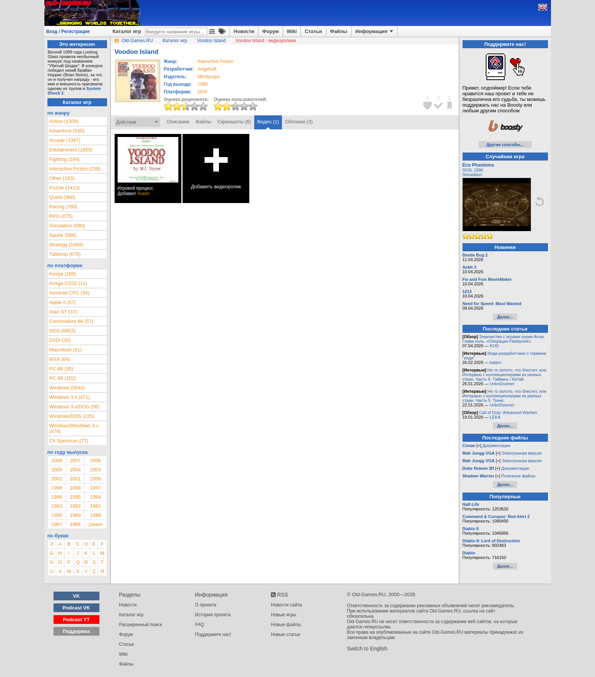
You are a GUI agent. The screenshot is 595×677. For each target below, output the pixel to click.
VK (76, 596)
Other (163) (61, 178)
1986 (75, 524)
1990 (56, 515)
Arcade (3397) (64, 140)
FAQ (199, 624)
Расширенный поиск (140, 624)
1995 (75, 497)
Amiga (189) (62, 274)
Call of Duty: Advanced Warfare (508, 412)
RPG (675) (61, 216)
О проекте (206, 605)
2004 (75, 469)
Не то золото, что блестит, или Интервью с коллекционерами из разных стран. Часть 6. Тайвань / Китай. (504, 374)
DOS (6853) (62, 331)
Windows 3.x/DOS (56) (74, 406)
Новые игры (283, 614)
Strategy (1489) (66, 244)
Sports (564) (63, 235)
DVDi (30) (60, 340)
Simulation (472, 174)
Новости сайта (286, 605)
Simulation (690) (67, 225)
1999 (56, 488)
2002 (56, 479)
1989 (75, 515)
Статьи (313, 31)
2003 (95, 469)
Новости (244, 31)
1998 (75, 488)
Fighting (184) (64, 159)
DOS (467, 170)
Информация (374, 31)
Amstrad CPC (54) (69, 293)
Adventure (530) (67, 131)
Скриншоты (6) (234, 121)
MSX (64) (59, 359)
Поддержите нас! (213, 634)
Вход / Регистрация (68, 31)
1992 (75, 506)
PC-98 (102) (62, 378)
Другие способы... (505, 144)
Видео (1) (268, 121)
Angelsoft (207, 69)
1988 (95, 515)
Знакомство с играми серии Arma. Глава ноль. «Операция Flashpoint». (504, 338)
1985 (203, 84)
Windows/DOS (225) (71, 416)
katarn (496, 362)
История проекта (213, 614)
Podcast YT (76, 619)
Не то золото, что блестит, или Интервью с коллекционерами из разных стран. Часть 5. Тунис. (504, 396)
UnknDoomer (502, 383)
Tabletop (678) (65, 254)
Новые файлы (286, 624)
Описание (178, 121)
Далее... (505, 317)
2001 (75, 479)
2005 (56, 469)
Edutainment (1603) (71, 150)
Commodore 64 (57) (71, 321)
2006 (95, 460)
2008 (56, 460)
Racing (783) (63, 206)
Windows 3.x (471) (69, 397)
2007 (75, 460)
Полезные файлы (518, 476)
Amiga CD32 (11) (68, 283)
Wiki (292, 31)
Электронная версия (521, 453)
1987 (56, 524)
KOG (494, 345)
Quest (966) (62, 197)
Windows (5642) (67, 387)
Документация (496, 445)
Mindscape (209, 76)
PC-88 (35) (61, 369)
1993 (56, 506)
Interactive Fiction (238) (75, 169)
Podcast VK (76, 608)
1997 (95, 488)
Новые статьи (285, 634)
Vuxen (143, 193)
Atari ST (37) (63, 312)
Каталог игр (127, 31)
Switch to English (367, 649)
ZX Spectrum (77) (68, 441)
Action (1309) (64, 121)
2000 (95, 479)
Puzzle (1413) (64, 188)
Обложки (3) (299, 121)
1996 (56, 497)
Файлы (339, 31)
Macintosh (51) (65, 350)
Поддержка (76, 631)
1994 (95, 497)
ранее (95, 524)
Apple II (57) (62, 302)
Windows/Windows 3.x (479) (74, 428)
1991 (95, 506)
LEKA (495, 417)
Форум (270, 31)
